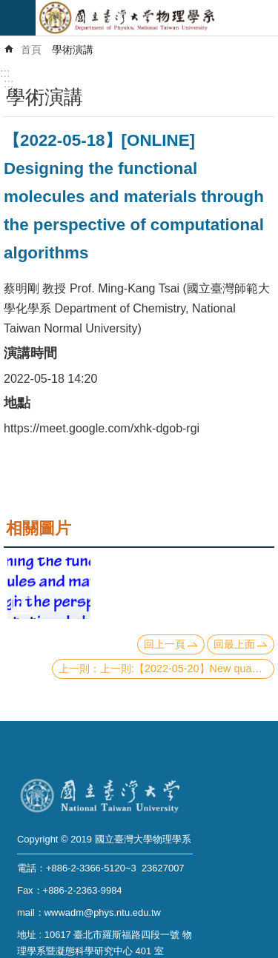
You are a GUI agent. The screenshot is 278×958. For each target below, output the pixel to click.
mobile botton (18, 18)
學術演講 (72, 50)
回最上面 (234, 644)
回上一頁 (164, 644)
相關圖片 (38, 528)
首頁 (31, 50)
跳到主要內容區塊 (7, 7)
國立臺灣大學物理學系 (157, 18)
